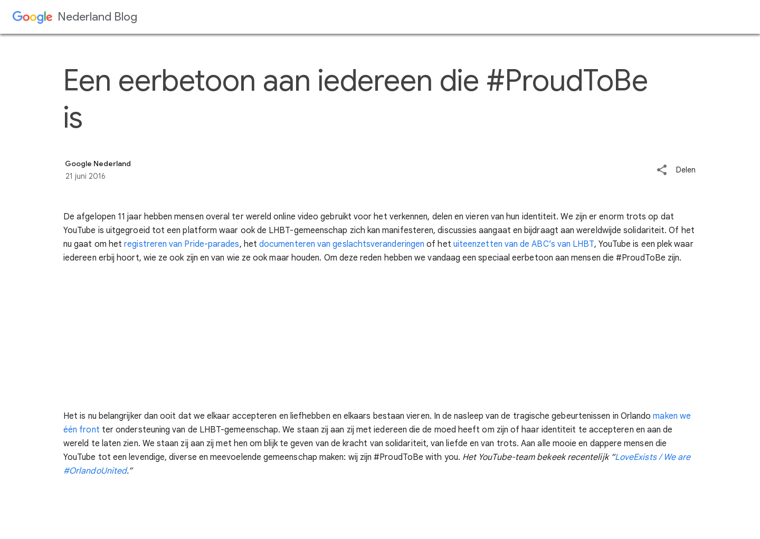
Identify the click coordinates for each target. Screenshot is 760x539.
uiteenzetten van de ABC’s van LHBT (523, 244)
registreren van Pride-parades (181, 244)
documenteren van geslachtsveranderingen (341, 244)
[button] (662, 170)
